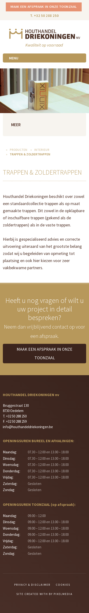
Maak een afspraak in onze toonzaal (43, 6)
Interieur (41, 150)
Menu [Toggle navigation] (13, 58)
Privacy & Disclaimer (32, 584)
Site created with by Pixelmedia (44, 594)
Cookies (63, 584)
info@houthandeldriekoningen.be (28, 427)
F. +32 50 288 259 (15, 421)
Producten (18, 150)
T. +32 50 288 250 (44, 15)
